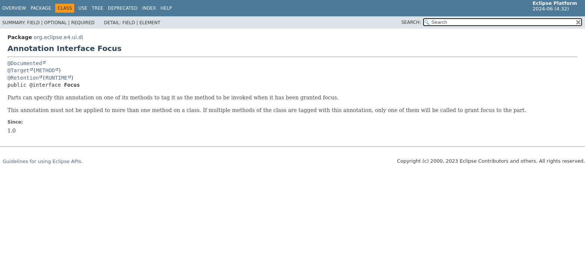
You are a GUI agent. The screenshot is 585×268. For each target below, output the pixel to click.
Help (166, 8)
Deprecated (123, 8)
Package (41, 8)
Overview (14, 8)
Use (82, 8)
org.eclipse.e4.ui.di (58, 37)
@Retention (23, 78)
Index (149, 8)
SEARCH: (411, 22)
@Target (18, 70)
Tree (97, 8)
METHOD (45, 70)
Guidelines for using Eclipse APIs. (43, 161)
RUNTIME (57, 78)
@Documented (24, 63)
